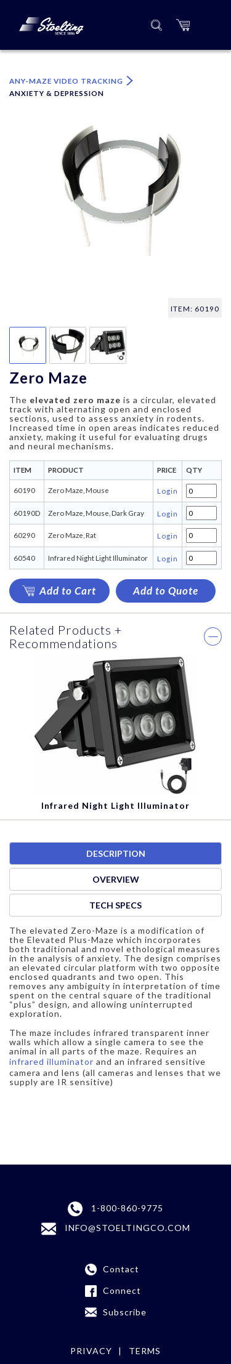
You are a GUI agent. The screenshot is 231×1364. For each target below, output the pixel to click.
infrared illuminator (51, 1061)
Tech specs (115, 905)
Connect (122, 1290)
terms (145, 1351)
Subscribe (125, 1312)
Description (115, 853)
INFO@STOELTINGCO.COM (115, 1228)
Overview (115, 879)
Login (167, 490)
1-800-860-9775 (115, 1209)
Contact (121, 1269)
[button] (183, 25)
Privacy (91, 1351)
